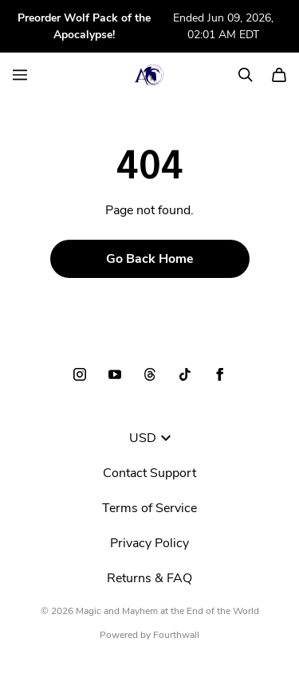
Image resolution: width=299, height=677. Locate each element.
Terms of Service (149, 508)
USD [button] (150, 438)
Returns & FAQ (149, 578)
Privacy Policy (149, 543)
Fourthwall (176, 634)
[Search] (245, 75)
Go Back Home (150, 259)
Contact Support (149, 473)
